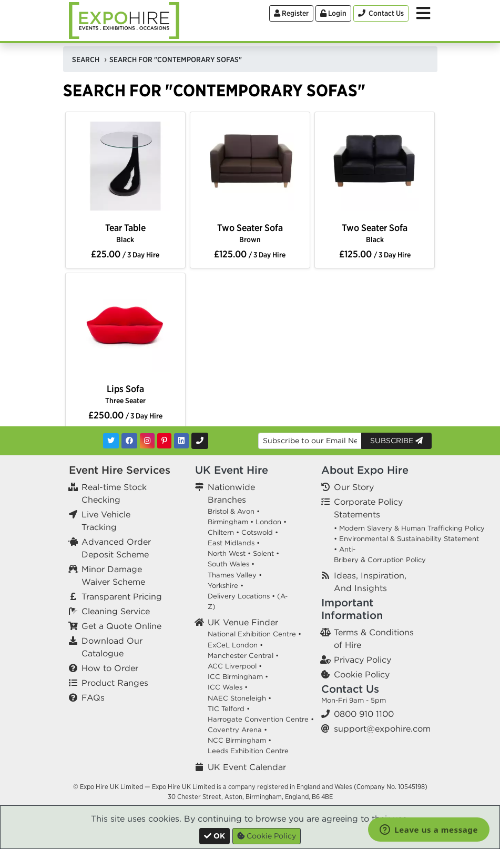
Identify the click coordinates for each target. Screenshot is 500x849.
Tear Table (125, 233)
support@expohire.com (382, 728)
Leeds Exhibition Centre (248, 750)
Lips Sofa (125, 394)
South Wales (228, 564)
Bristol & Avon (231, 511)
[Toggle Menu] (423, 13)
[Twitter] (111, 440)
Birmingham (228, 521)
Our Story (354, 487)
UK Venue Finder (243, 622)
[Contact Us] (381, 13)
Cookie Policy (362, 674)
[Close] (214, 836)
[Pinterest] (164, 440)
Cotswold (257, 532)
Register (291, 13)
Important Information (352, 609)
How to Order (109, 668)
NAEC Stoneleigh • (239, 698)
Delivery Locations (239, 596)
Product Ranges (114, 682)
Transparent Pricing (121, 596)
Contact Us (350, 688)
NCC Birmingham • (239, 740)
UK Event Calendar (247, 767)
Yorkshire (223, 585)
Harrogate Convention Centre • (261, 719)
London (268, 521)
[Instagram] (147, 440)
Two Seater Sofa (250, 233)
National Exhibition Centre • (254, 634)
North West (227, 553)
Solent (263, 553)
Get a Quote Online (121, 626)
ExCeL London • (235, 645)
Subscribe (396, 440)
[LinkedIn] (181, 440)
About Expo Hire (365, 469)
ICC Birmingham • (238, 676)
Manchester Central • (243, 655)
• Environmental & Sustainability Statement (406, 538)
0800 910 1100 (364, 713)
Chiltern (221, 532)
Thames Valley (232, 575)
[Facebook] (129, 440)
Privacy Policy (362, 659)
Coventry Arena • (237, 729)
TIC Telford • (229, 708)
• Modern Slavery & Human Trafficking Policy (409, 528)
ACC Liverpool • (235, 666)
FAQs (93, 697)
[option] (125, 168)
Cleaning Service (115, 611)
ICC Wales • (228, 687)
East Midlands (231, 542)
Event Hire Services (119, 469)
